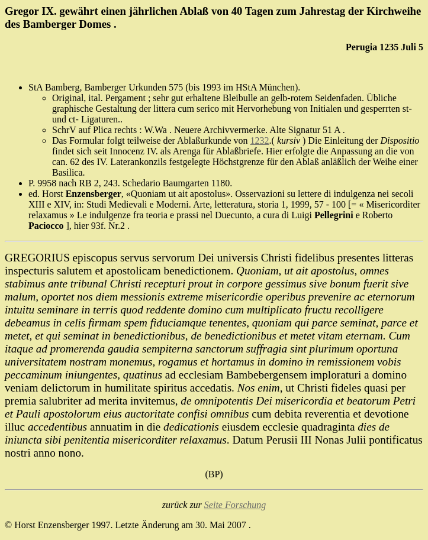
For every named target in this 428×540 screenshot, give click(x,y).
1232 (259, 140)
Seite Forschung (235, 505)
